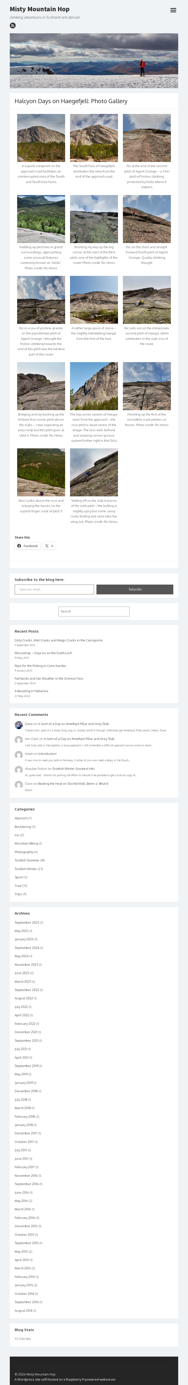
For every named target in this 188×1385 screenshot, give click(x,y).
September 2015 (27, 1243)
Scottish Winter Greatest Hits (73, 769)
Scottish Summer (27, 860)
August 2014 (24, 1310)
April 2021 (22, 1057)
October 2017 (24, 1142)
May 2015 (21, 1251)
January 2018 (24, 1125)
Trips (18, 894)
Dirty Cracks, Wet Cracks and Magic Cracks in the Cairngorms (59, 640)
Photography (24, 852)
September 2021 (26, 1040)
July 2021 (21, 1049)
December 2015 (26, 1226)
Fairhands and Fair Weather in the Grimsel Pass (49, 678)
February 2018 (25, 1116)
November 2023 (26, 965)
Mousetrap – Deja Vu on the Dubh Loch (43, 653)
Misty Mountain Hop (40, 9)
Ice (17, 835)
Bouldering (23, 827)
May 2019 (21, 1074)
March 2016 (23, 1209)
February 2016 (25, 1218)
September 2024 (27, 948)
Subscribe (135, 589)
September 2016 (27, 1184)
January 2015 (24, 1285)
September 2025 (27, 922)
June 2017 (22, 1159)
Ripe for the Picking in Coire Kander (40, 666)
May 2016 (21, 1201)
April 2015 (22, 1260)
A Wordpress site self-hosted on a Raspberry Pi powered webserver (65, 1379)
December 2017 (26, 1133)
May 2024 (22, 956)
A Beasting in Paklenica (31, 691)
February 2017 (25, 1167)
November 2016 (26, 1175)
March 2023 (23, 981)
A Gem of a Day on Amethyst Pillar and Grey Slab (73, 724)
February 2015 (25, 1277)
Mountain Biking (26, 843)
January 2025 (24, 939)
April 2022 (22, 1015)
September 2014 (27, 1302)
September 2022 (27, 990)
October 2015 (24, 1235)
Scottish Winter (26, 869)
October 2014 (24, 1294)
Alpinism (21, 818)
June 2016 (22, 1192)
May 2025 (22, 931)
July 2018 (21, 1100)
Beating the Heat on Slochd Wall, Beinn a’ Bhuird (73, 783)
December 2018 (26, 1091)
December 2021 (26, 1032)
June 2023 (22, 973)
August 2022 (24, 998)
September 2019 (26, 1066)
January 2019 (24, 1083)
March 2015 (23, 1268)
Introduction (48, 754)
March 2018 (23, 1108)
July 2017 (21, 1150)
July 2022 (21, 1007)
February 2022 (25, 1024)
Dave (29, 724)
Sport (19, 877)
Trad (18, 886)
